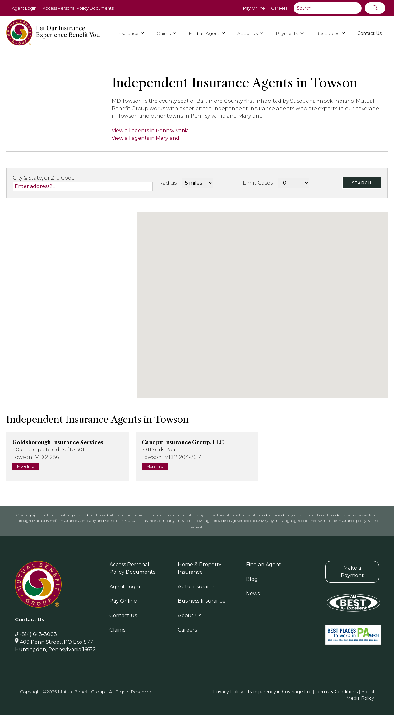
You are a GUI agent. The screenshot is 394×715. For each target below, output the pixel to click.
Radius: (168, 183)
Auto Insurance (197, 587)
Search (362, 183)
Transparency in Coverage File (279, 691)
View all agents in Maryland (145, 138)
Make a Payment (352, 571)
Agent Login (24, 8)
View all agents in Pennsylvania (150, 131)
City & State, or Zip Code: (44, 178)
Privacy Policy (228, 691)
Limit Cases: (258, 183)
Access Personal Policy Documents (78, 8)
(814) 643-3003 (38, 634)
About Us (189, 616)
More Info (25, 466)
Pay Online (254, 8)
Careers (279, 8)
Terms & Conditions (337, 691)
